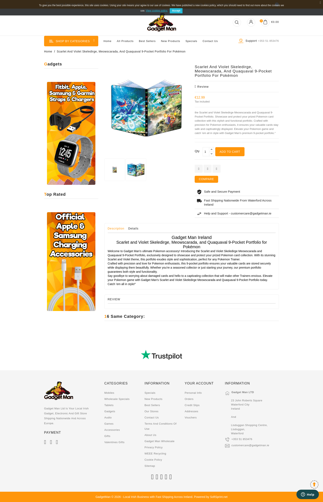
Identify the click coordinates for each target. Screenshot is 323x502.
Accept (176, 10)
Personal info (193, 392)
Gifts (107, 436)
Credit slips (192, 405)
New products (153, 399)
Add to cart (230, 151)
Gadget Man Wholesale (159, 441)
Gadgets (109, 411)
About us (150, 435)
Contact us (210, 41)
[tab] (118, 229)
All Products (125, 41)
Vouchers (191, 417)
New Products (170, 41)
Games (109, 423)
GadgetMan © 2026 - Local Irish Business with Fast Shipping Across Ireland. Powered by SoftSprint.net (162, 497)
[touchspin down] (211, 153)
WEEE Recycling (155, 453)
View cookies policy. (157, 10)
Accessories (112, 429)
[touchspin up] (211, 149)
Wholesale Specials (117, 399)
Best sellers (152, 405)
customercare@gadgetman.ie (250, 445)
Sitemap (149, 465)
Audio (108, 417)
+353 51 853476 (241, 439)
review (202, 86)
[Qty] (206, 151)
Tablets (109, 405)
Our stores (151, 411)
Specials (191, 41)
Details (133, 228)
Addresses (191, 411)
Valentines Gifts (114, 442)
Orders (189, 399)
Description (116, 228)
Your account (199, 383)
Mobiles (109, 392)
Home (108, 41)
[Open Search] (237, 22)
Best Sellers (147, 41)
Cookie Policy (153, 459)
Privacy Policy (153, 447)
